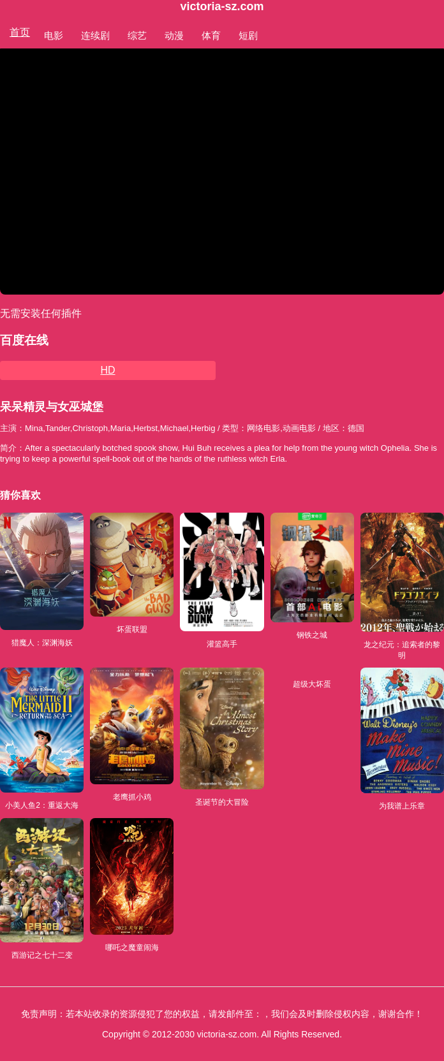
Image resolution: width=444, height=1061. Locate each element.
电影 (53, 35)
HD (107, 370)
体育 (211, 35)
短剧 (248, 35)
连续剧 (95, 35)
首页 (20, 32)
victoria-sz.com (221, 6)
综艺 (137, 35)
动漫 (174, 35)
